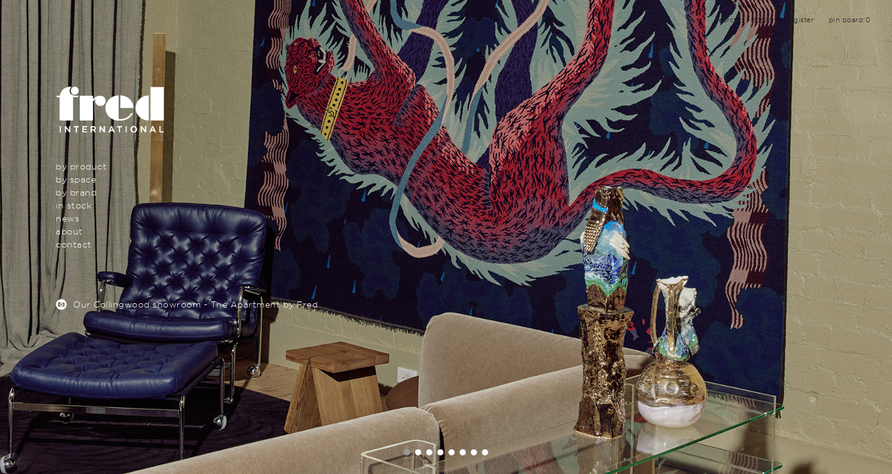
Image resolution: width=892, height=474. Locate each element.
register (800, 19)
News (67, 218)
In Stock (74, 205)
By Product (81, 166)
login (762, 19)
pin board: (850, 19)
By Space (76, 179)
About (69, 231)
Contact (74, 244)
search (726, 19)
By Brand (76, 192)
